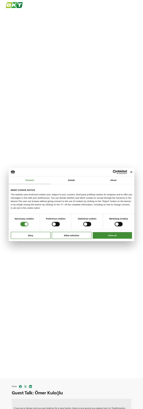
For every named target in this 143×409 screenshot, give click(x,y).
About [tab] (113, 180)
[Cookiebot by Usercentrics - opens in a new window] (115, 172)
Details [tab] (71, 180)
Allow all (112, 235)
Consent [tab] (29, 180)
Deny (30, 235)
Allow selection (71, 235)
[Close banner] (131, 172)
